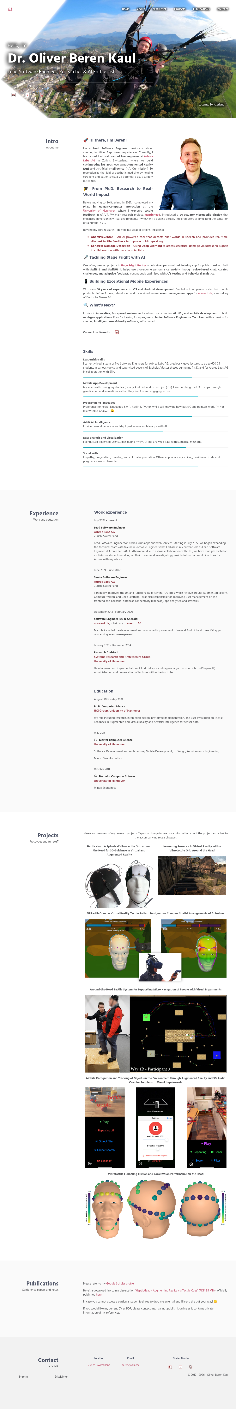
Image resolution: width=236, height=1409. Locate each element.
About (141, 9)
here (99, 1294)
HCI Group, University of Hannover (117, 710)
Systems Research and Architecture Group (122, 657)
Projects (179, 9)
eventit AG (134, 623)
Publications (201, 9)
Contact (222, 9)
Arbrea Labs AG (104, 532)
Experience (159, 9)
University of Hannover (99, 211)
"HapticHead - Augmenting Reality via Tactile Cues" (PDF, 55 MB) (175, 1290)
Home (125, 9)
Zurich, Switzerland (99, 1365)
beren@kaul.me (131, 1365)
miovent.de (205, 293)
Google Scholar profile (120, 1283)
